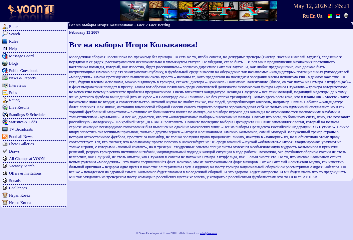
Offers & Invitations (25, 173)
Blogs (13, 63)
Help (13, 48)
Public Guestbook (23, 70)
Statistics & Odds (23, 122)
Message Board (21, 56)
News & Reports (22, 78)
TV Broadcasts (21, 129)
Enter (13, 26)
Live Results (19, 107)
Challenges (18, 188)
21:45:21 (339, 6)
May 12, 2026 (310, 6)
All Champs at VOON (27, 158)
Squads (15, 180)
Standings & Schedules (27, 114)
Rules (13, 41)
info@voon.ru (208, 233)
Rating (14, 100)
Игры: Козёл (19, 195)
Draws (14, 151)
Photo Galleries (21, 144)
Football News (20, 136)
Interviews (17, 85)
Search (14, 34)
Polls (13, 92)
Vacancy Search (21, 166)
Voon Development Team (154, 233)
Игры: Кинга (20, 202)
